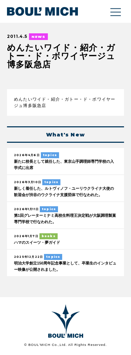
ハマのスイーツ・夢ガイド (37, 242)
